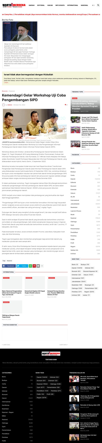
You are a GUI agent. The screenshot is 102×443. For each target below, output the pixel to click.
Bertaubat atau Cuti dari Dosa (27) (88, 436)
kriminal (85, 254)
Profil (85, 243)
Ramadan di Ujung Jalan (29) (90, 405)
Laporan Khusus (85, 211)
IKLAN (85, 197)
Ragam (85, 247)
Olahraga (85, 222)
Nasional (84, 5)
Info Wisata (60, 5)
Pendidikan (85, 232)
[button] (93, 5)
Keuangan (89, 285)
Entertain (85, 190)
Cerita (85, 175)
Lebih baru (6, 344)
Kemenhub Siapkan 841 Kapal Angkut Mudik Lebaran (35, 292)
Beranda (4, 91)
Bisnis (85, 168)
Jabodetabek (85, 204)
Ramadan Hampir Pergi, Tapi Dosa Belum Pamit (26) (90, 388)
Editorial (41, 5)
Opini (85, 225)
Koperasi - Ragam (17, 412)
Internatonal (72, 5)
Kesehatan (85, 207)
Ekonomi (85, 186)
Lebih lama (63, 344)
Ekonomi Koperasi (90, 271)
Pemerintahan (85, 229)
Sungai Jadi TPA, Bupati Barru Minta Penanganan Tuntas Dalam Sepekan (90, 119)
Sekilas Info (85, 250)
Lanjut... (6, 82)
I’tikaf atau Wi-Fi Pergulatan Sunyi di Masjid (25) (89, 397)
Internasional (85, 200)
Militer (17, 416)
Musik (85, 215)
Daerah (31, 5)
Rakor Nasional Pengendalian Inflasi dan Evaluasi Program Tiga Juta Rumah (12, 292)
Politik (85, 239)
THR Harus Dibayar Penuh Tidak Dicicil (10, 316)
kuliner (86, 295)
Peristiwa (85, 236)
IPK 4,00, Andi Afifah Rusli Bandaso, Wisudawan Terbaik (89, 378)
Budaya (85, 172)
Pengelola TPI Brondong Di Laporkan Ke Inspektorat (89, 415)
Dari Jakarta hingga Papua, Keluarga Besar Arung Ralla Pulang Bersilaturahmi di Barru (89, 425)
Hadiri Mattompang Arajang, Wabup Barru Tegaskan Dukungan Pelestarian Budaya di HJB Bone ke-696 (90, 131)
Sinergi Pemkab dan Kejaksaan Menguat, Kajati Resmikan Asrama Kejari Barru (91, 144)
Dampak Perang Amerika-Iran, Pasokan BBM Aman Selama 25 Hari (56, 292)
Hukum (50, 5)
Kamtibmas (17, 405)
